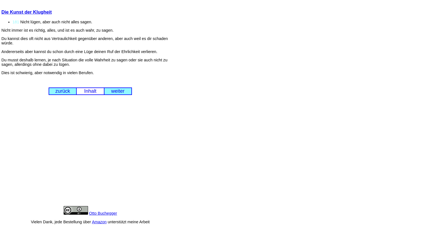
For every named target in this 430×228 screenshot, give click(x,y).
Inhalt (90, 91)
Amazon (99, 222)
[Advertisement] (90, 155)
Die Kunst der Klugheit (26, 12)
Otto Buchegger (103, 213)
